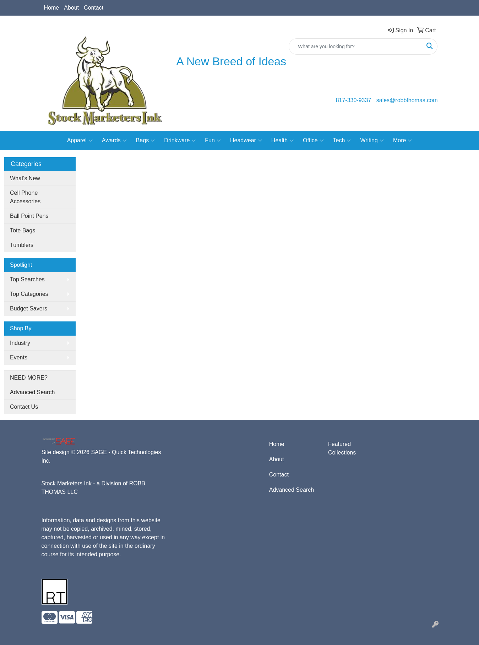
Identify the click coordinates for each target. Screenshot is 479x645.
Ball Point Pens (29, 216)
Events (18, 357)
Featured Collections (342, 448)
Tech (342, 140)
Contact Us (24, 407)
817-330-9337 (353, 100)
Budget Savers (28, 308)
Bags (145, 140)
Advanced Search (32, 392)
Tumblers (21, 245)
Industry (20, 343)
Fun (213, 140)
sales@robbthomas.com (407, 100)
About (71, 8)
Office (313, 140)
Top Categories (29, 294)
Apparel (80, 140)
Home (51, 8)
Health (282, 140)
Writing (372, 140)
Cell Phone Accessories (25, 197)
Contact (93, 8)
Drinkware (180, 140)
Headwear (246, 140)
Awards (114, 140)
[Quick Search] (356, 46)
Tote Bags (22, 230)
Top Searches (27, 279)
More (402, 140)
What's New (25, 178)
